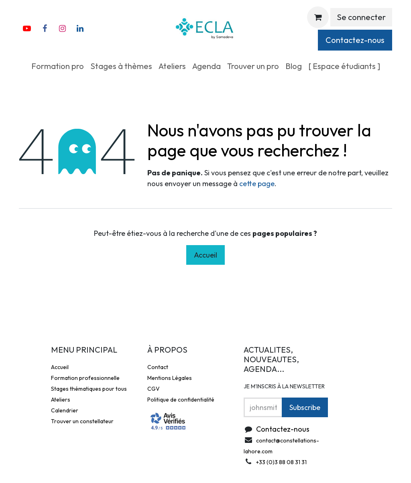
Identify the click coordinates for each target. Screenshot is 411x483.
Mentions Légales (169, 378)
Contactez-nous (355, 40)
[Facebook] (45, 28)
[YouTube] (27, 28)
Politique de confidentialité (180, 399)
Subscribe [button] (304, 407)
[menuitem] (57, 66)
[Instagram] (62, 28)
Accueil (205, 255)
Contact (157, 367)
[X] (80, 28)
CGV (153, 388)
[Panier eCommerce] (318, 17)
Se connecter (361, 17)
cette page (257, 183)
